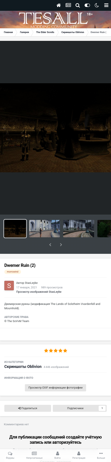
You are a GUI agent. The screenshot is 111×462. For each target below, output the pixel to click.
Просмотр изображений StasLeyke (38, 280)
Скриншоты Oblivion (23, 355)
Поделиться (27, 397)
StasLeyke (31, 271)
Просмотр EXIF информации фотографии (55, 376)
